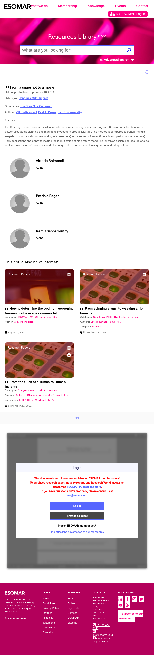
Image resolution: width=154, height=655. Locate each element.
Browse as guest (77, 516)
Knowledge (96, 6)
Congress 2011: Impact (33, 98)
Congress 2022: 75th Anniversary (37, 390)
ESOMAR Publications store (84, 487)
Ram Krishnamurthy (70, 112)
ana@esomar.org (77, 495)
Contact (142, 6)
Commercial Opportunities (102, 640)
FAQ (70, 598)
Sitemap (72, 622)
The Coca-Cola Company (36, 106)
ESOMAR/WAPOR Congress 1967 (37, 317)
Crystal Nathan (99, 321)
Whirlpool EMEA (44, 400)
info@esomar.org (103, 633)
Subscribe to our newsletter (130, 616)
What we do (39, 6)
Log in (77, 506)
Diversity (48, 632)
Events (120, 6)
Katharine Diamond (26, 395)
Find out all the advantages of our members (77, 532)
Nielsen (96, 326)
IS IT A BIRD (26, 400)
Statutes (47, 612)
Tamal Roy (115, 321)
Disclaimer (49, 627)
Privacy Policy (51, 608)
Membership (67, 6)
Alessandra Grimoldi (51, 395)
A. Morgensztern (24, 321)
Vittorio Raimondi (26, 112)
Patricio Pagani (47, 112)
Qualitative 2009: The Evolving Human (115, 317)
